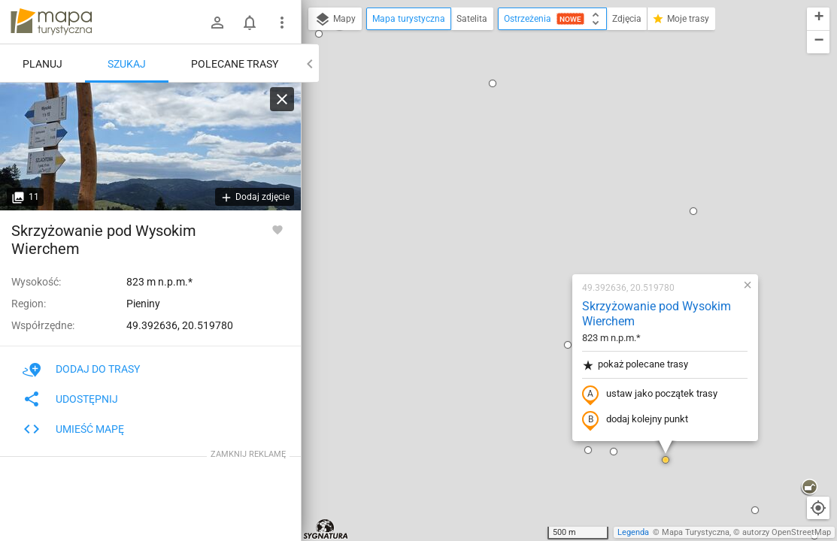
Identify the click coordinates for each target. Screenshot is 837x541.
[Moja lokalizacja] (818, 508)
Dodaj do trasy (81, 369)
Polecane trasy (234, 64)
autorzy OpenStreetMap (786, 532)
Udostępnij (70, 399)
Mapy (335, 19)
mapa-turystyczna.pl (51, 22)
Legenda (633, 532)
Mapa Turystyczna (695, 532)
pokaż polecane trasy (539, 175)
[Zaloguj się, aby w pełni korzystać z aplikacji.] (277, 229)
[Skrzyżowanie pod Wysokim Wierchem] (150, 146)
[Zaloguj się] (217, 23)
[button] (338, 403)
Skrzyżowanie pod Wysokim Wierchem (560, 125)
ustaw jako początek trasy (553, 205)
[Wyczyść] (282, 99)
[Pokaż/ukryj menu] (282, 23)
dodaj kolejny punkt (539, 230)
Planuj (42, 64)
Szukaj (127, 64)
